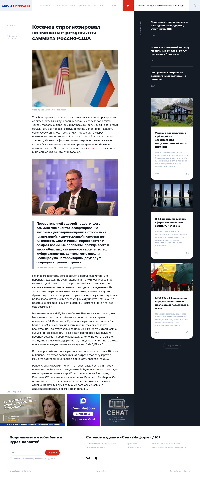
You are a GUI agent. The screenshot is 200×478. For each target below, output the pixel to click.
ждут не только (102, 369)
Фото (72, 5)
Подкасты (99, 5)
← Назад (11, 25)
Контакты (111, 5)
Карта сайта (100, 471)
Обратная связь (133, 447)
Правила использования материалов (168, 447)
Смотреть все (172, 346)
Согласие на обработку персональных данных (34, 459)
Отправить (52, 452)
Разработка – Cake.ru (180, 471)
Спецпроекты (60, 5)
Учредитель (131, 443)
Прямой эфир (84, 5)
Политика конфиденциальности (165, 443)
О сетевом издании (95, 447)
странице (94, 148)
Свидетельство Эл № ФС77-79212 (101, 443)
